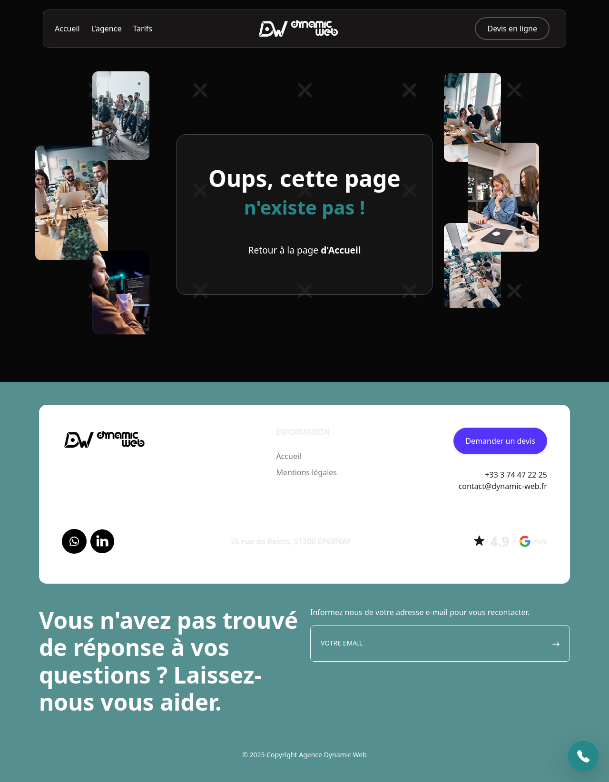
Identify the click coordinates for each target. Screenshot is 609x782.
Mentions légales (306, 472)
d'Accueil (341, 250)
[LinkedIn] (102, 541)
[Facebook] (74, 541)
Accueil (67, 28)
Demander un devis (500, 441)
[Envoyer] (556, 643)
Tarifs (142, 28)
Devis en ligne (512, 28)
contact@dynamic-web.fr (503, 486)
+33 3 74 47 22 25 (516, 474)
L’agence (106, 28)
